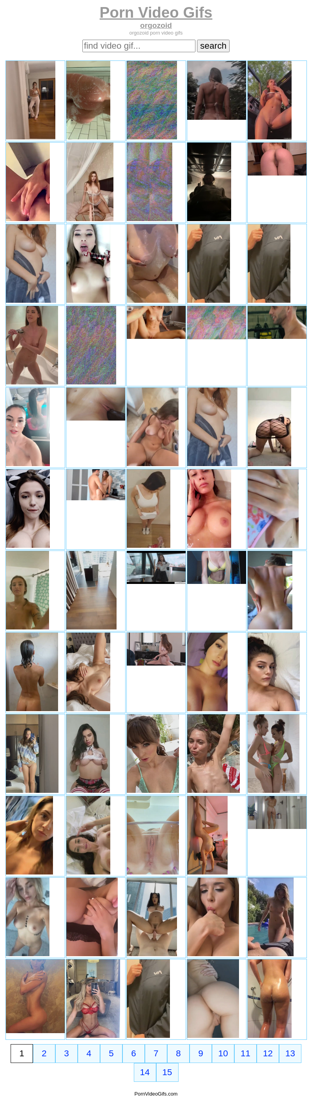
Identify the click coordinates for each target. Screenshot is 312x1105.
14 (145, 1072)
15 (167, 1072)
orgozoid (156, 25)
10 (223, 1053)
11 (245, 1053)
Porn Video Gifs (156, 12)
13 (290, 1053)
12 (268, 1053)
